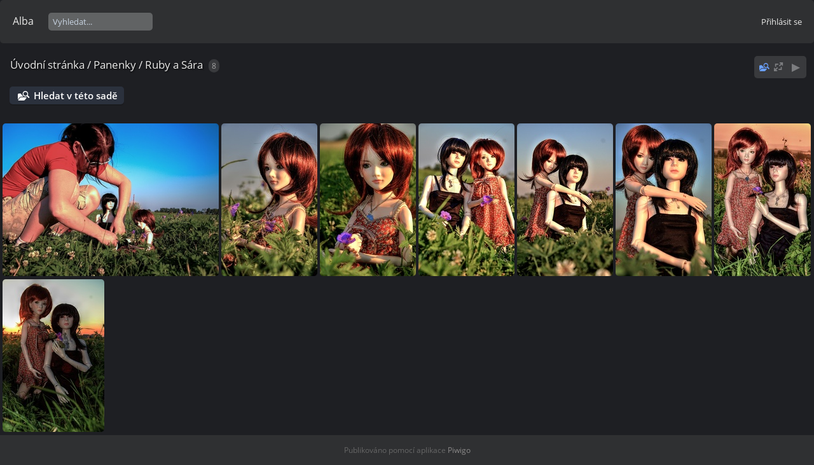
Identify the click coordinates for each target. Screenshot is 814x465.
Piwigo (459, 450)
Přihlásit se (781, 21)
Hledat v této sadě (76, 95)
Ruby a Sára (174, 64)
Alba (23, 21)
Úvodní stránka (47, 64)
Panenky (114, 64)
